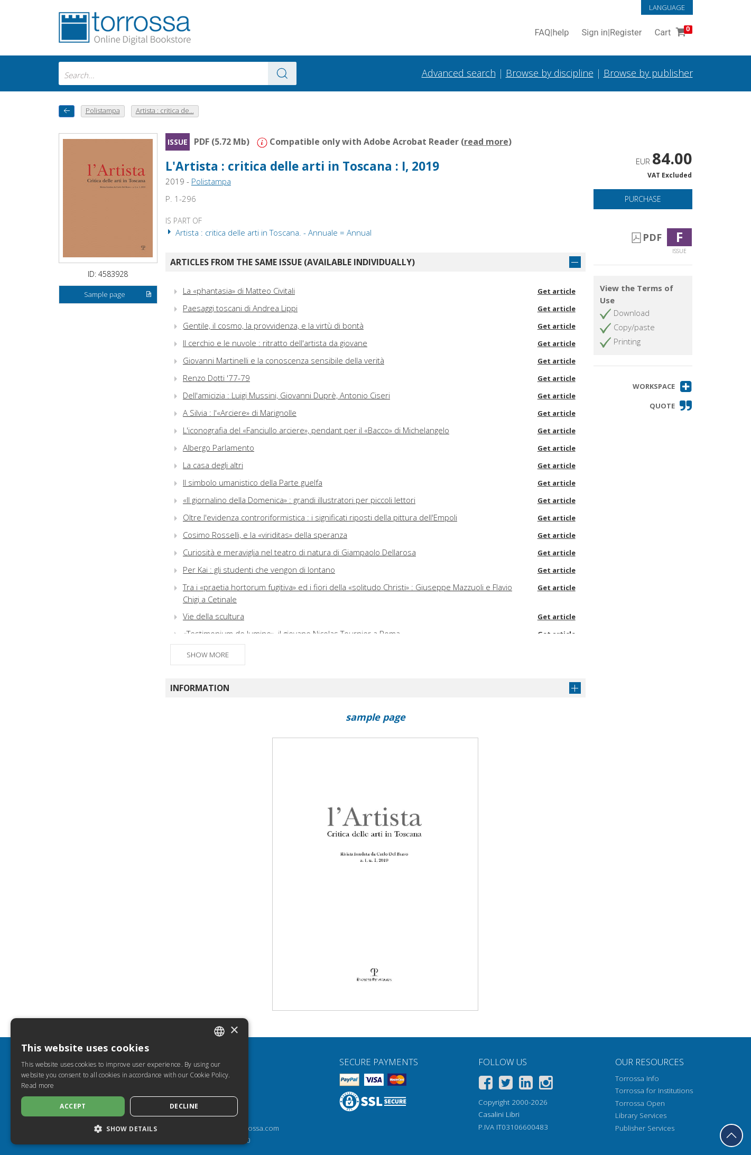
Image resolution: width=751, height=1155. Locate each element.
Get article (556, 291)
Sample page (118, 294)
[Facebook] (486, 1084)
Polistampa (211, 181)
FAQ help (552, 33)
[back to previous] (67, 111)
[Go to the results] (282, 73)
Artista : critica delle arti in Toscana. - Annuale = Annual (268, 232)
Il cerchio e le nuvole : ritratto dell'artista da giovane (275, 343)
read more (486, 141)
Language (667, 7)
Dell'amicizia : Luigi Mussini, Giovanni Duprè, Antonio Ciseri (286, 395)
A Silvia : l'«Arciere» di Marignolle (239, 412)
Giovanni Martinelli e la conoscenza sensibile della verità (283, 360)
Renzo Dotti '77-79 (216, 377)
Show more (208, 654)
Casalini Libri (499, 1114)
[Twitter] (506, 1084)
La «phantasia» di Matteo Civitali (239, 290)
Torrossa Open (640, 1103)
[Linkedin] (526, 1084)
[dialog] (129, 1081)
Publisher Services (644, 1128)
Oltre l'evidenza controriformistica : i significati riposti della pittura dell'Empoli (320, 517)
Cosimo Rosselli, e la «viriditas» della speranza (265, 534)
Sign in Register (612, 33)
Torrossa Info (637, 1078)
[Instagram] (546, 1084)
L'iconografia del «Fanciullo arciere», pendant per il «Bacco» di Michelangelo (316, 430)
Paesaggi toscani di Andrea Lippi (240, 308)
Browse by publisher (648, 73)
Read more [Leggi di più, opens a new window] (37, 1085)
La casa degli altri (213, 465)
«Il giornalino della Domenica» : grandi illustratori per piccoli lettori (299, 500)
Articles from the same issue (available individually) (292, 262)
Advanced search (459, 73)
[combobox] (177, 73)
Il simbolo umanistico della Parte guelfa (252, 482)
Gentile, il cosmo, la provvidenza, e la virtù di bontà (273, 325)
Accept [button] (73, 1106)
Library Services (640, 1115)
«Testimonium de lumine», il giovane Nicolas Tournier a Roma (291, 633)
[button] (662, 386)
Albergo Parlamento (218, 447)
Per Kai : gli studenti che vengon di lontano (259, 569)
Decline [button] (184, 1106)
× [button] (234, 1031)
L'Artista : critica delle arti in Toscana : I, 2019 (302, 166)
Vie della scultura (213, 616)
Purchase (643, 199)
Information (199, 688)
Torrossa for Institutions (654, 1090)
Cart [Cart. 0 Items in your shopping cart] (672, 33)
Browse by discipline (550, 73)
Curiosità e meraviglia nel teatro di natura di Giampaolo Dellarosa (299, 552)
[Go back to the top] (731, 1135)
